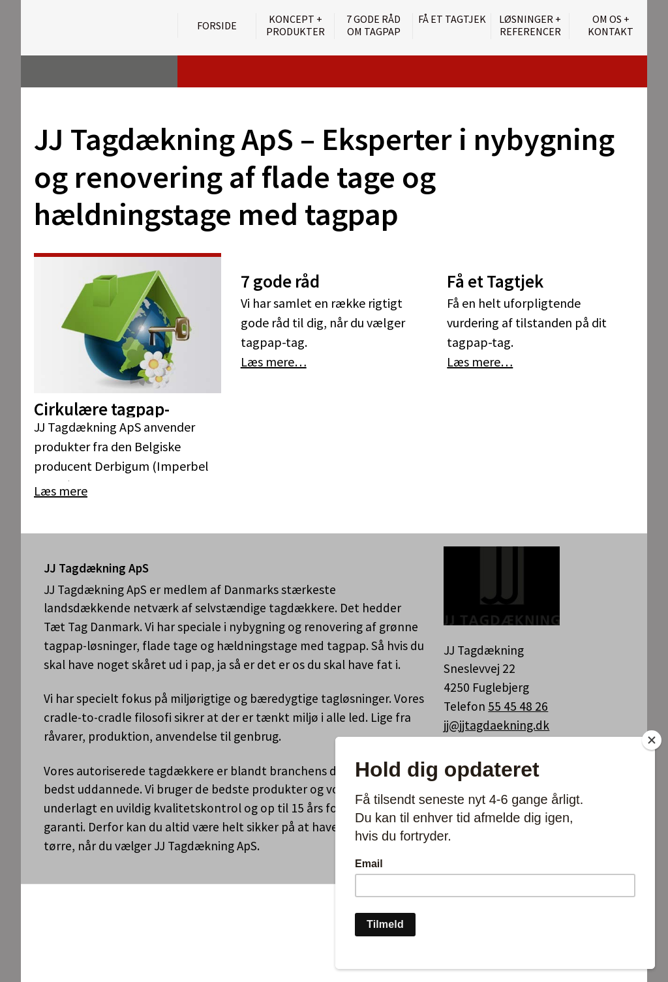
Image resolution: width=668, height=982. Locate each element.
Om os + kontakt (610, 25)
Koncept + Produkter (295, 25)
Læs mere (60, 491)
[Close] (651, 740)
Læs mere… (274, 361)
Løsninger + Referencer (530, 25)
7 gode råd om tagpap (373, 25)
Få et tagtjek (452, 19)
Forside (217, 25)
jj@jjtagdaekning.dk (496, 725)
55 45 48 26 (518, 706)
